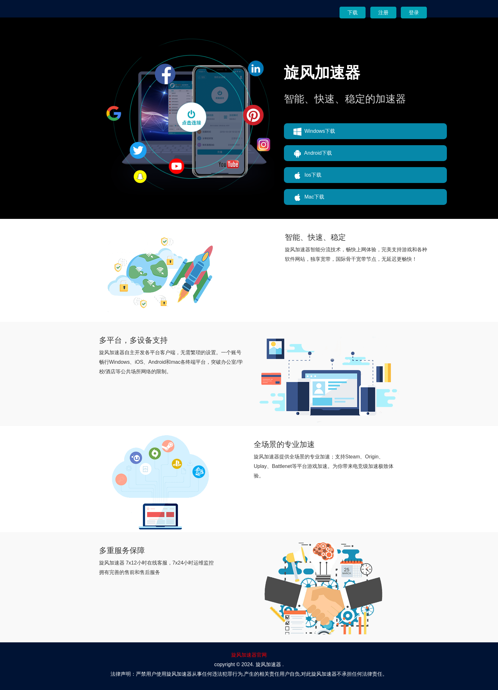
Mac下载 (308, 197)
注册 (383, 12)
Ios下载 (307, 175)
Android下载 (312, 154)
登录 (414, 12)
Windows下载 (314, 132)
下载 (352, 12)
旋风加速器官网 (249, 655)
